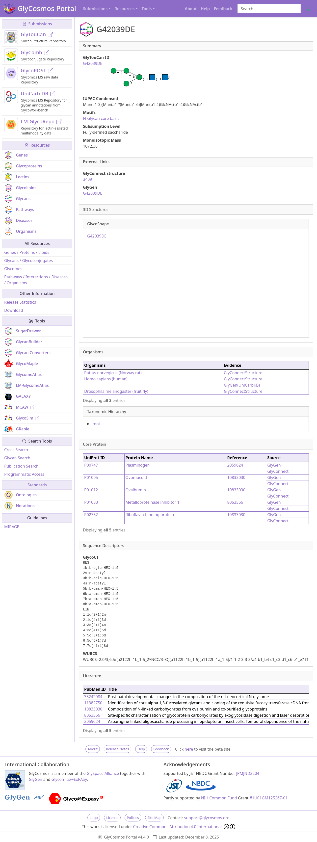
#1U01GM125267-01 (269, 798)
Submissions (37, 23)
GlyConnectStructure (243, 372)
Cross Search (16, 449)
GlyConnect (278, 471)
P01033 (91, 502)
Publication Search (21, 466)
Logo (94, 817)
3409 (87, 179)
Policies (133, 817)
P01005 (91, 477)
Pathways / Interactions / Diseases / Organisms (36, 280)
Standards (37, 485)
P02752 (91, 514)
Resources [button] (124, 8)
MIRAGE (11, 526)
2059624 (235, 465)
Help (205, 8)
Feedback (223, 8)
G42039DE (92, 193)
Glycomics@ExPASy (69, 779)
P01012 (91, 490)
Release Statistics (20, 302)
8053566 (235, 502)
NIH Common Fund (219, 798)
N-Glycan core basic (101, 118)
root (96, 423)
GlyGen (274, 465)
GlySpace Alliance (103, 773)
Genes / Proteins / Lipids (26, 252)
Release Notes (117, 749)
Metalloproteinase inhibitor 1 (153, 502)
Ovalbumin (136, 490)
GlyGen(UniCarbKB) (242, 385)
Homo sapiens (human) (106, 379)
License (112, 817)
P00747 (91, 465)
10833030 (236, 477)
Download (13, 310)
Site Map (154, 817)
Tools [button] (147, 8)
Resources (37, 145)
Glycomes (13, 268)
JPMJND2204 (247, 773)
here (189, 749)
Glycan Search (17, 458)
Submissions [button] (95, 8)
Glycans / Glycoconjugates (28, 260)
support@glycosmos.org (206, 817)
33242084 (93, 696)
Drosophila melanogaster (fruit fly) (116, 391)
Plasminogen (138, 465)
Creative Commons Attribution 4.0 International (184, 826)
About (191, 8)
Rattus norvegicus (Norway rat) (113, 372)
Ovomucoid (136, 477)
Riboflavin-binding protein (150, 514)
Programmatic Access (24, 474)
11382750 (93, 703)
